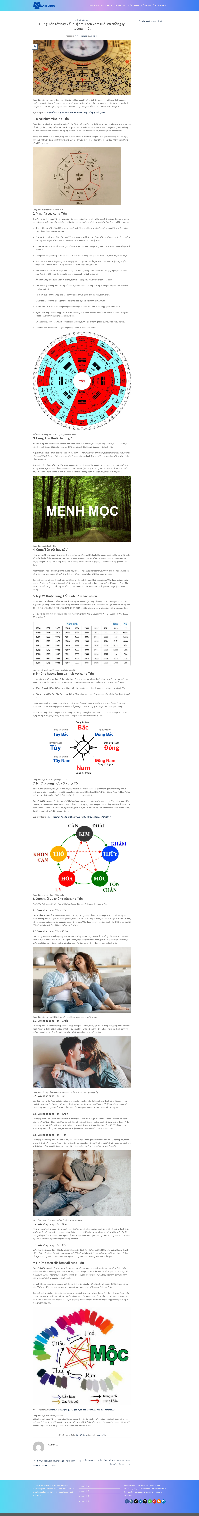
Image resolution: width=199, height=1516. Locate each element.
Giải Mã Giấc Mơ (81, 20)
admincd (94, 36)
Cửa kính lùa (148, 5)
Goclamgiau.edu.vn (100, 5)
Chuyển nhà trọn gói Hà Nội (151, 21)
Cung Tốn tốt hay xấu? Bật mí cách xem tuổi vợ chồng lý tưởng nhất (75, 112)
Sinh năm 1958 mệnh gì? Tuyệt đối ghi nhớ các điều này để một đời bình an (81, 1409)
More (162, 5)
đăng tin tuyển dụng (127, 5)
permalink (101, 1435)
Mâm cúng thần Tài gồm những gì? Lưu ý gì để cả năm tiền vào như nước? (78, 817)
